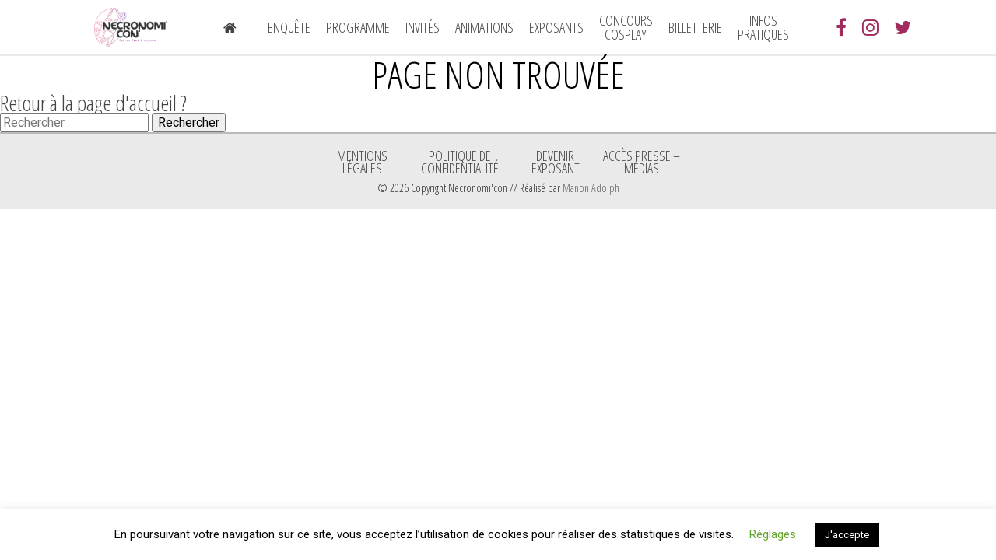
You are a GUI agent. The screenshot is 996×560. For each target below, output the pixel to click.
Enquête (289, 27)
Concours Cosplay (626, 27)
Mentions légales (362, 161)
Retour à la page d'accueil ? (93, 102)
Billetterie (695, 27)
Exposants (556, 27)
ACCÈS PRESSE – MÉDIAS (641, 161)
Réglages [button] (772, 534)
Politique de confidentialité (460, 161)
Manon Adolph (591, 187)
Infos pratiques (763, 27)
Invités (422, 27)
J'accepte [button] (847, 535)
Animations (484, 27)
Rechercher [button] (188, 122)
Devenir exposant (555, 161)
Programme (358, 27)
